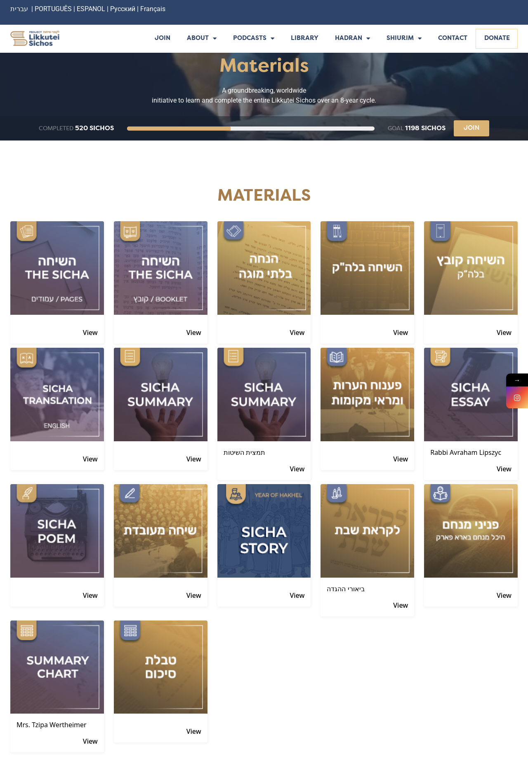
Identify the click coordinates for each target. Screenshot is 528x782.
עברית (19, 9)
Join (162, 38)
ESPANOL (91, 9)
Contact (452, 38)
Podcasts (253, 39)
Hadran (352, 39)
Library (304, 38)
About (202, 39)
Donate (497, 38)
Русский (123, 9)
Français (152, 9)
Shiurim (404, 39)
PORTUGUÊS (53, 9)
